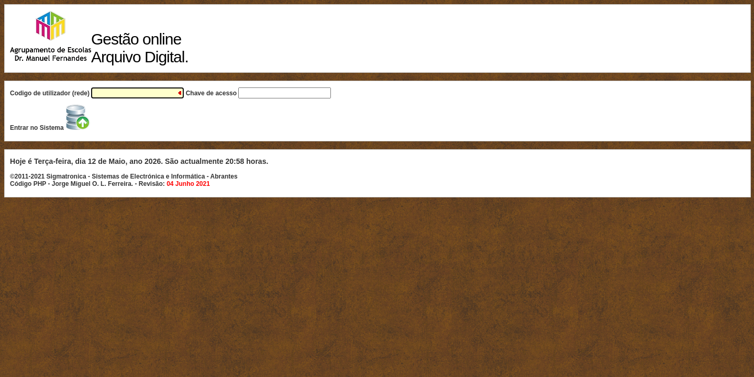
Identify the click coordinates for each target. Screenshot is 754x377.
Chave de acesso (258, 93)
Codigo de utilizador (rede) (98, 93)
